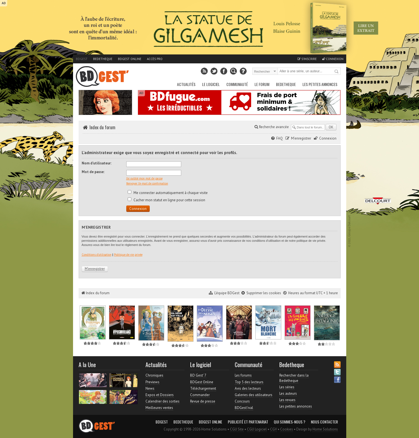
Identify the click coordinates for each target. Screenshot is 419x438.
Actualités (186, 84)
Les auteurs (288, 393)
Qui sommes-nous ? (289, 422)
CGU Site (237, 429)
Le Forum (262, 84)
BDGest (82, 59)
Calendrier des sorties (163, 401)
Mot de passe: (93, 171)
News (150, 388)
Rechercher (337, 72)
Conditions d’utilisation (97, 255)
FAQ (279, 138)
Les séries (286, 387)
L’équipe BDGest (226, 293)
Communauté (237, 84)
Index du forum (102, 127)
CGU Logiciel (257, 429)
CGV (273, 429)
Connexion (332, 59)
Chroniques (154, 375)
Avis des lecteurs (248, 388)
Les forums (243, 375)
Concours (242, 401)
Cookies (286, 429)
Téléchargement (203, 388)
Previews (152, 382)
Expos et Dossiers (160, 394)
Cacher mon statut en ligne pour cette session (166, 200)
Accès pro (155, 59)
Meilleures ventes (159, 407)
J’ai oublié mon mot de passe (144, 178)
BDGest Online (129, 59)
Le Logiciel (211, 84)
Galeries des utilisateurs (253, 394)
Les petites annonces (319, 84)
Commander (200, 394)
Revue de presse (202, 401)
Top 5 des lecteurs (249, 382)
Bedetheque (102, 59)
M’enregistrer (301, 138)
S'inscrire (307, 59)
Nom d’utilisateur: (97, 163)
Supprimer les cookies (263, 293)
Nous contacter (324, 422)
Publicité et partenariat (248, 422)
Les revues (287, 400)
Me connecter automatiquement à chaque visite (168, 192)
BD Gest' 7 (198, 375)
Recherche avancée (272, 127)
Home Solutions (325, 429)
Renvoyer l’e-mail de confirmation (147, 183)
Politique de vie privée (128, 255)
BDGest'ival (244, 407)
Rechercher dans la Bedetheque (294, 378)
